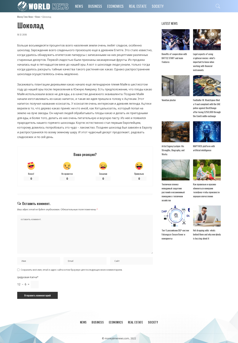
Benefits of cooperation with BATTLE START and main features (174, 58)
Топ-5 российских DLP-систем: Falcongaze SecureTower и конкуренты (175, 234)
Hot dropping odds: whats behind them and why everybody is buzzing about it (207, 234)
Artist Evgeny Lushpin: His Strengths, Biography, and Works (173, 150)
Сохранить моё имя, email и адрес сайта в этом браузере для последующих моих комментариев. (71, 269)
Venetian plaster (169, 100)
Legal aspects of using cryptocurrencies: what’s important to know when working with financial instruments (204, 62)
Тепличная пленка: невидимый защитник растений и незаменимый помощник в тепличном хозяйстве (173, 192)
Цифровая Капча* (27, 277)
